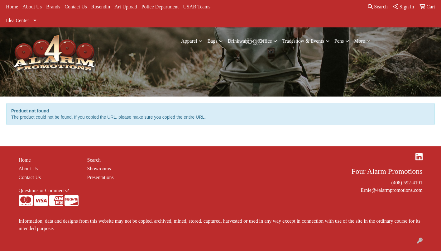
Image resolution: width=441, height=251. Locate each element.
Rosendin (100, 6)
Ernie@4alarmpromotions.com (391, 190)
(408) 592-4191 (407, 182)
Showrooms (99, 168)
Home (12, 6)
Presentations (100, 177)
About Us (32, 6)
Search (378, 6)
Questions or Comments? (44, 190)
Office (265, 41)
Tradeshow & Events (303, 41)
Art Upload (125, 6)
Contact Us (76, 6)
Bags (212, 41)
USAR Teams (196, 6)
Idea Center (17, 20)
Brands (53, 6)
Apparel (189, 41)
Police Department (160, 6)
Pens (339, 41)
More (359, 41)
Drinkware (238, 41)
